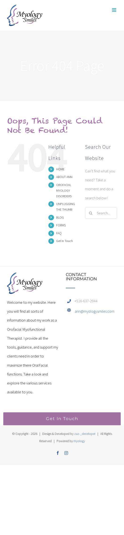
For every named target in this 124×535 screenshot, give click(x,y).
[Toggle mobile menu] (114, 10)
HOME (60, 169)
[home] (24, 277)
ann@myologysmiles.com (94, 311)
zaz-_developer (84, 434)
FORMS (61, 225)
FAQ (59, 233)
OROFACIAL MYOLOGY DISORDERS (64, 190)
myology (79, 441)
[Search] (91, 213)
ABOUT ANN (64, 177)
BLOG (60, 217)
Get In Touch (64, 241)
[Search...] (101, 213)
